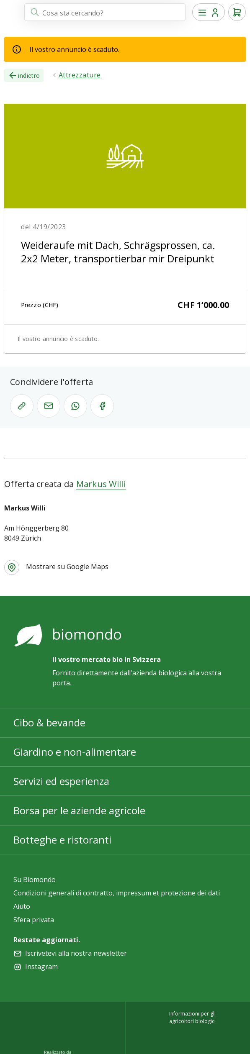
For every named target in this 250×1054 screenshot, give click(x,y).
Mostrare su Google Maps (67, 566)
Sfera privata (33, 919)
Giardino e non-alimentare (74, 752)
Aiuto (21, 906)
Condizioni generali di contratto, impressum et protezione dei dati (116, 893)
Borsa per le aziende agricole (79, 810)
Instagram (41, 966)
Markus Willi (101, 484)
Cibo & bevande (49, 722)
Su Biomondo (34, 879)
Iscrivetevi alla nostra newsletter (76, 953)
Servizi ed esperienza (61, 781)
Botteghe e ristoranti (62, 839)
